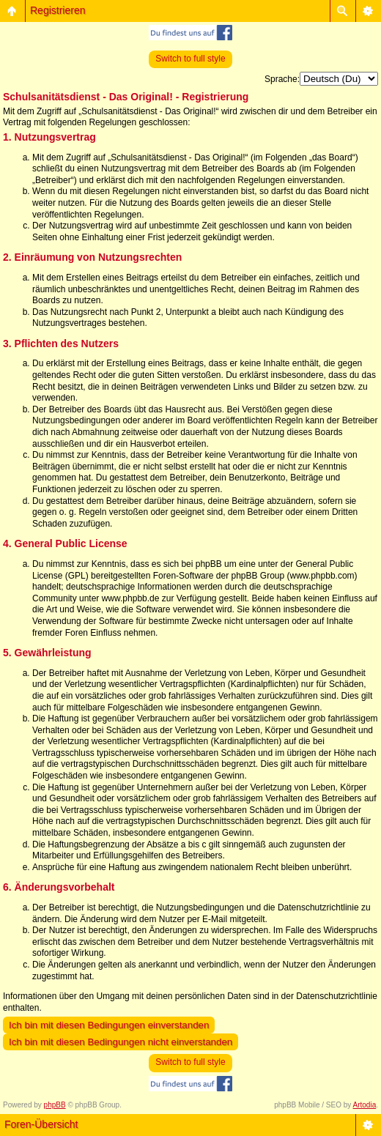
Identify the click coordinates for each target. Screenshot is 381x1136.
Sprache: (282, 79)
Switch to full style (190, 58)
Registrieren (57, 10)
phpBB (55, 1105)
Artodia (365, 1105)
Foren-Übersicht (41, 1124)
